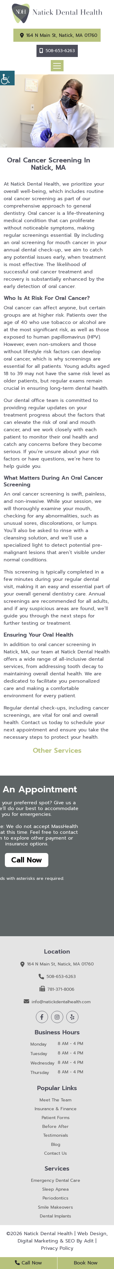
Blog (55, 1144)
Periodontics (55, 1198)
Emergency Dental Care (55, 1180)
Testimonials (55, 1135)
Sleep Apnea (55, 1189)
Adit (89, 1241)
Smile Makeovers (55, 1207)
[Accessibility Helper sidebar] (7, 78)
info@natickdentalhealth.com (57, 1001)
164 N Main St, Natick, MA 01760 (61, 35)
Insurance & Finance (56, 1109)
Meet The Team (55, 1100)
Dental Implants (55, 1216)
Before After (55, 1126)
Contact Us (55, 1153)
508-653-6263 (60, 51)
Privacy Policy (57, 1248)
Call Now (26, 860)
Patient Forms (56, 1118)
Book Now (86, 1263)
